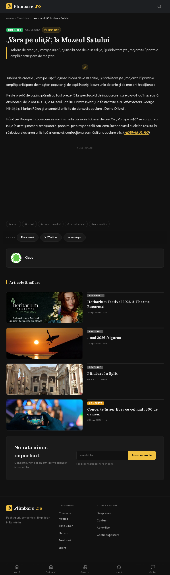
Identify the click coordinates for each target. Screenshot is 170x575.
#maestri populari (51, 224)
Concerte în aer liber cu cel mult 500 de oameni (122, 411)
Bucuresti (96, 295)
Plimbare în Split (102, 373)
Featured (95, 331)
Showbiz (64, 533)
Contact (102, 520)
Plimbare (24, 508)
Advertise (103, 527)
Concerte (95, 403)
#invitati (29, 224)
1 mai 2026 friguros (104, 337)
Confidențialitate (108, 534)
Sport (62, 547)
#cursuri (13, 224)
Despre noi (104, 513)
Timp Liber (23, 17)
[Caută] (159, 6)
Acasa (10, 17)
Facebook (27, 237)
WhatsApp (74, 237)
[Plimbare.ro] (23, 6)
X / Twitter (51, 237)
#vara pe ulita (99, 224)
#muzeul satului (76, 224)
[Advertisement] (85, 182)
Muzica (63, 518)
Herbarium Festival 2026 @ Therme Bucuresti (118, 304)
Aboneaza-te (142, 455)
